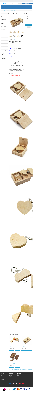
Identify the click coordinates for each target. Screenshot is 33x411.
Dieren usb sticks (3, 32)
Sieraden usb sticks (3, 39)
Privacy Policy (2, 379)
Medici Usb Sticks (3, 36)
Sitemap (10, 376)
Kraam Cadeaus (3, 47)
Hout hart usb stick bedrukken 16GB (14, 346)
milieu (20, 369)
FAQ (1, 375)
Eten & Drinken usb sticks (4, 33)
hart (28, 369)
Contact (10, 374)
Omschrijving (11, 39)
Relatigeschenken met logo (3, 16)
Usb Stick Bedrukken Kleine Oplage (3, 59)
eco (21, 369)
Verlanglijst (18, 376)
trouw (25, 369)
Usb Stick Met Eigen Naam (4, 14)
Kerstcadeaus (2, 45)
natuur (18, 369)
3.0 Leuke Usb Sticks (3, 24)
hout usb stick (11, 369)
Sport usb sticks (3, 41)
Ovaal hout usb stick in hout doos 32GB (26, 346)
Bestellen (29, 24)
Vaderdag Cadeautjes (3, 50)
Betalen (1, 380)
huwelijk (31, 369)
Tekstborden (2, 23)
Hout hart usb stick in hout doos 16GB (11, 10)
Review (14, 39)
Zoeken (5, 10)
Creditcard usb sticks (3, 30)
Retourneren (10, 375)
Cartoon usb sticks (3, 29)
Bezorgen (2, 374)
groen (14, 369)
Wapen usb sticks (3, 44)
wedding (27, 369)
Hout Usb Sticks (3, 35)
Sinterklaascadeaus (3, 54)
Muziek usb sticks (3, 38)
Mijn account (18, 374)
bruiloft (23, 369)
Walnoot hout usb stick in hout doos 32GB (14, 363)
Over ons (2, 378)
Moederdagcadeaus (3, 48)
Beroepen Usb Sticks (3, 27)
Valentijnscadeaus (3, 51)
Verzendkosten (2, 376)
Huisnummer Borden (3, 19)
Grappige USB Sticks (3, 12)
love (29, 369)
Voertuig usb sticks (3, 42)
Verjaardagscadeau (3, 53)
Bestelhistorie (18, 375)
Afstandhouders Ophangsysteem (3, 56)
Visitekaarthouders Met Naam (3, 21)
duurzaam (16, 369)
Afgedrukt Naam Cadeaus (4, 26)
